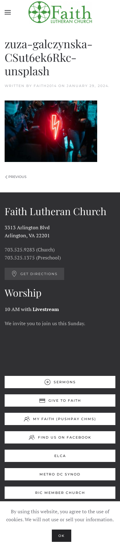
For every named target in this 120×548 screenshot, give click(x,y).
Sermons (60, 382)
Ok (61, 536)
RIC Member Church (60, 493)
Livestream (46, 309)
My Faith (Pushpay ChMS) (60, 419)
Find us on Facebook (60, 437)
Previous (16, 177)
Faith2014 (45, 86)
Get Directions (34, 274)
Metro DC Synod (60, 474)
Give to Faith (60, 400)
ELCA (60, 456)
